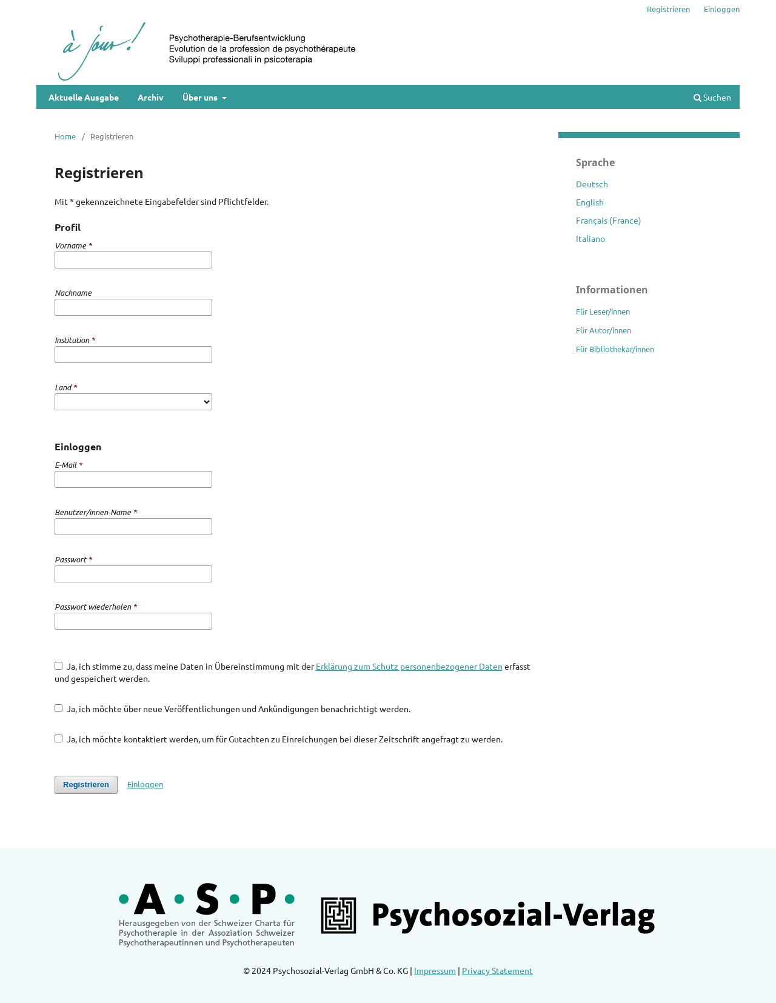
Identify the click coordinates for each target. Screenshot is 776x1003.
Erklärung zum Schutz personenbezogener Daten (409, 666)
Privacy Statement (497, 970)
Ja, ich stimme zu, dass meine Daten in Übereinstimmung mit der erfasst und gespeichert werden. (292, 672)
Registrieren (668, 9)
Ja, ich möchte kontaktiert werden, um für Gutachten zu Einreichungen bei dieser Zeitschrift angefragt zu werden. (279, 738)
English (590, 201)
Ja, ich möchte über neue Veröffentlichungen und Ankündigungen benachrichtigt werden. (232, 708)
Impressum (435, 970)
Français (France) (608, 220)
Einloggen (722, 9)
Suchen (712, 97)
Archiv (151, 97)
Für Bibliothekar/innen (615, 349)
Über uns (200, 97)
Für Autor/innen (603, 330)
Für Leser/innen (603, 311)
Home (65, 136)
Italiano (590, 238)
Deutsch (592, 183)
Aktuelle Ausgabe (83, 97)
